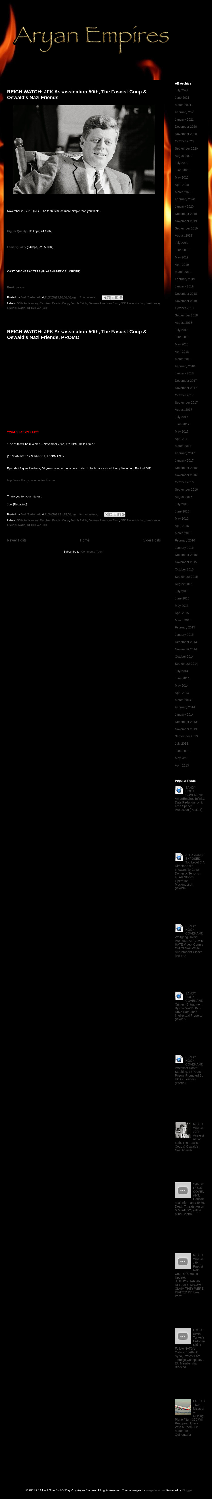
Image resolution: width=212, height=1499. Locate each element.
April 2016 (182, 526)
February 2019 (185, 279)
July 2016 (181, 504)
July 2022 (181, 90)
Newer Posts (16, 540)
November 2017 (186, 388)
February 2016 (185, 540)
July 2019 (181, 243)
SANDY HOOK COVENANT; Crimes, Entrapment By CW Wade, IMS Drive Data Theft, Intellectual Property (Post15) (189, 1006)
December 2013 (186, 722)
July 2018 (181, 330)
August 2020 (183, 156)
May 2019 (181, 257)
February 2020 (185, 199)
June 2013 (182, 751)
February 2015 (185, 627)
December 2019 (186, 214)
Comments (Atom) (92, 551)
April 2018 (182, 351)
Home (84, 540)
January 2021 (184, 119)
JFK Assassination (132, 303)
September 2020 (186, 148)
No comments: (88, 514)
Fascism (45, 303)
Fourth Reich (78, 303)
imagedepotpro (155, 1490)
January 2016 (184, 547)
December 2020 (186, 126)
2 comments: (88, 297)
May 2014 (181, 685)
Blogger (187, 1490)
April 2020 (182, 185)
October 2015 (184, 569)
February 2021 (185, 112)
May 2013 (181, 758)
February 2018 (185, 366)
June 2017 (182, 424)
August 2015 (183, 584)
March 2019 (183, 272)
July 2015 (181, 591)
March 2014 (183, 700)
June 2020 (182, 170)
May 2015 (181, 605)
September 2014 (186, 663)
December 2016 (186, 468)
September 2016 (186, 489)
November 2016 (186, 475)
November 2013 (186, 729)
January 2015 (184, 634)
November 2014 (186, 649)
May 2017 (181, 431)
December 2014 (186, 642)
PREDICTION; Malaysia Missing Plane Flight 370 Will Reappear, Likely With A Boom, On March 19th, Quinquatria (190, 1417)
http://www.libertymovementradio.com (31, 480)
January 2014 (184, 714)
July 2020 (181, 163)
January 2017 (184, 460)
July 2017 (181, 417)
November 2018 (186, 301)
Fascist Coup (60, 303)
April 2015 (182, 613)
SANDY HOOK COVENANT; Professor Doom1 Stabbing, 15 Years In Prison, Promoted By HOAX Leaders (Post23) (189, 1070)
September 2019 (186, 228)
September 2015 (186, 576)
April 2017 (182, 439)
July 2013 (181, 743)
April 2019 (182, 264)
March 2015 (183, 620)
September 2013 (186, 736)
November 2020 (186, 134)
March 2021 (183, 105)
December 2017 (186, 380)
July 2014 (181, 671)
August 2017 (183, 409)
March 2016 (183, 533)
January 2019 (184, 286)
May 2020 (181, 177)
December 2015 (186, 555)
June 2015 (182, 598)
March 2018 (183, 359)
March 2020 (183, 192)
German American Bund (104, 303)
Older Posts (152, 540)
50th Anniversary (27, 303)
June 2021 (182, 97)
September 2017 (186, 402)
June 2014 (182, 678)
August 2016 (183, 497)
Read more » (15, 287)
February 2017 (185, 453)
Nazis (22, 308)
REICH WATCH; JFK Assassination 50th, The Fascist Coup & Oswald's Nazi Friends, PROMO (77, 334)
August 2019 (183, 235)
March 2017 (183, 446)
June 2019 (182, 250)
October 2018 (184, 308)
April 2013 (182, 765)
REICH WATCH (37, 308)
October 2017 (184, 395)
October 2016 (184, 482)
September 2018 (186, 315)
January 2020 (184, 206)
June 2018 (182, 337)
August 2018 (183, 322)
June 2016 (182, 511)
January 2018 (184, 373)
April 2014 (182, 693)
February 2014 (185, 707)
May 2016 (181, 518)
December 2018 (186, 293)
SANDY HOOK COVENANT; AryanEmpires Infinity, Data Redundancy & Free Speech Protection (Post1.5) (190, 799)
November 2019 (186, 221)
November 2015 (186, 562)
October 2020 (184, 141)
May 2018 (181, 344)
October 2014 (184, 656)
